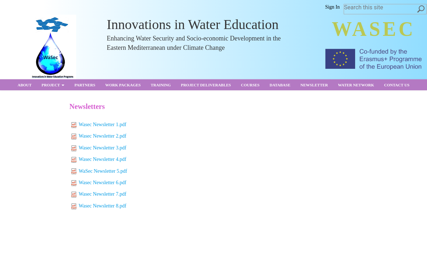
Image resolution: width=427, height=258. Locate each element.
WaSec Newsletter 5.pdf (99, 171)
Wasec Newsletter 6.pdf (98, 182)
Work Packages (123, 85)
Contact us (396, 85)
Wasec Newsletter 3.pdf (98, 147)
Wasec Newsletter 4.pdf (98, 159)
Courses (250, 85)
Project (52, 85)
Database (280, 85)
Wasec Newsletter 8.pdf (98, 206)
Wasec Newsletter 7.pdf (98, 194)
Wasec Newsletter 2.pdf (98, 136)
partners (84, 85)
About (24, 85)
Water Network (356, 85)
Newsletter (314, 85)
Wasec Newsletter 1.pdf (98, 124)
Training (161, 85)
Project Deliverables (206, 85)
